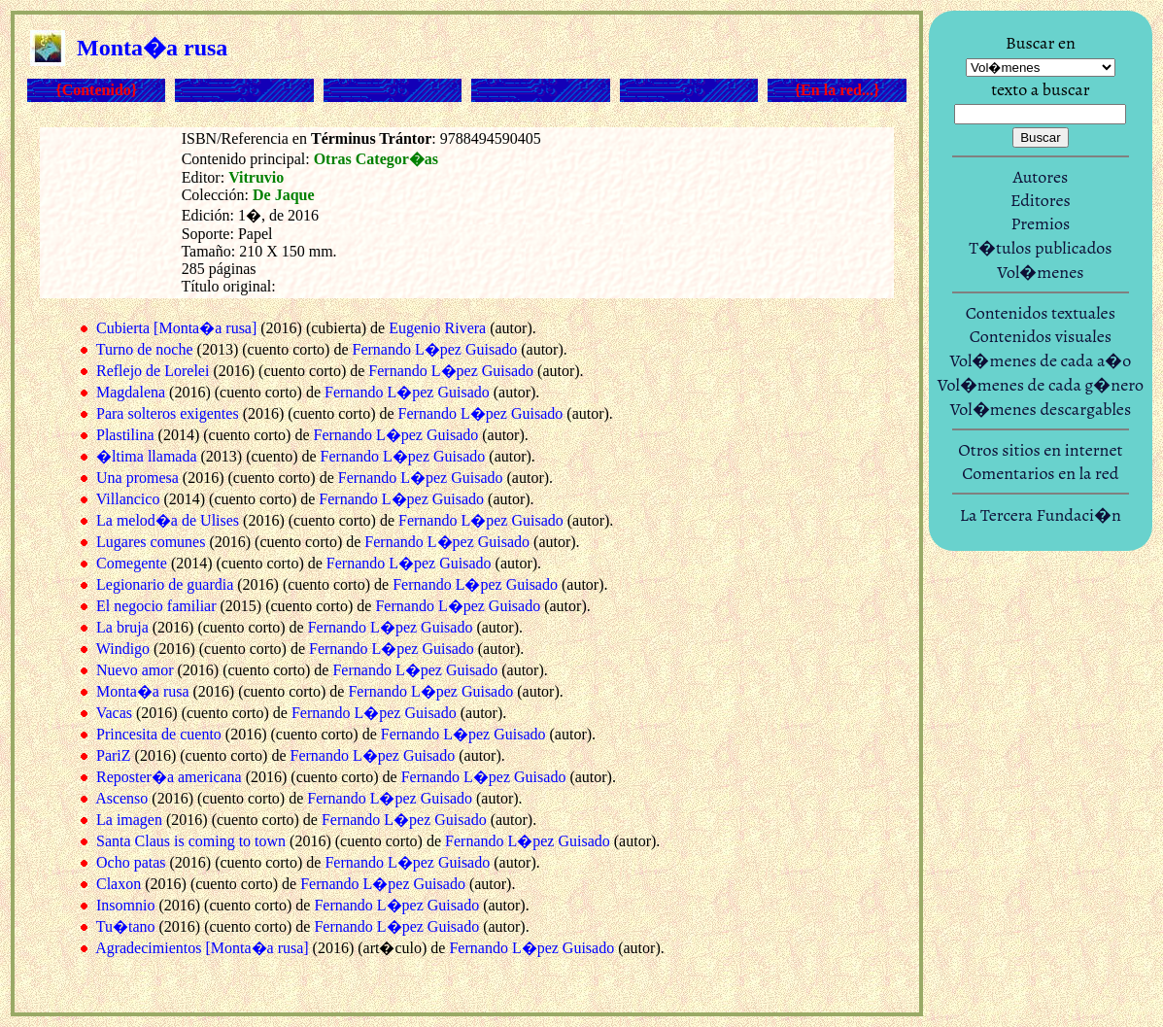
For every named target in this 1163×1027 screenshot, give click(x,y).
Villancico (128, 499)
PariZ (113, 755)
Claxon (118, 883)
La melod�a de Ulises (167, 520)
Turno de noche (144, 349)
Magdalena (130, 392)
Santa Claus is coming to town (191, 841)
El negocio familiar (156, 606)
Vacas (114, 712)
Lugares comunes (150, 541)
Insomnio (125, 905)
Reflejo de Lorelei (152, 370)
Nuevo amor (135, 670)
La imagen (129, 819)
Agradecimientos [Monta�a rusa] (201, 948)
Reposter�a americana (169, 777)
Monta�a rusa (142, 691)
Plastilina (125, 435)
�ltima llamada (146, 456)
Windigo (123, 648)
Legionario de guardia (164, 584)
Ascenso (121, 798)
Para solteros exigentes (167, 413)
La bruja (122, 627)
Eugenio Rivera (437, 328)
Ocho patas (131, 862)
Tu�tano (125, 926)
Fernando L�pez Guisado (435, 349)
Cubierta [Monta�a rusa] (176, 328)
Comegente (131, 563)
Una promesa (137, 477)
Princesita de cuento (159, 734)
